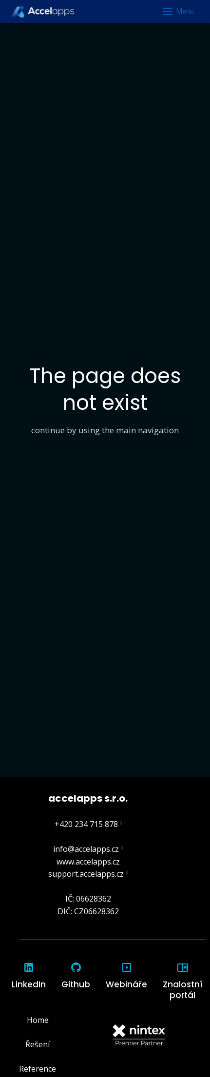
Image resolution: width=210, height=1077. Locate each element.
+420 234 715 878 (86, 824)
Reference (37, 1068)
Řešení (37, 1044)
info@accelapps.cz (86, 849)
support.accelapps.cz (86, 873)
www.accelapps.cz (88, 861)
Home (38, 1020)
